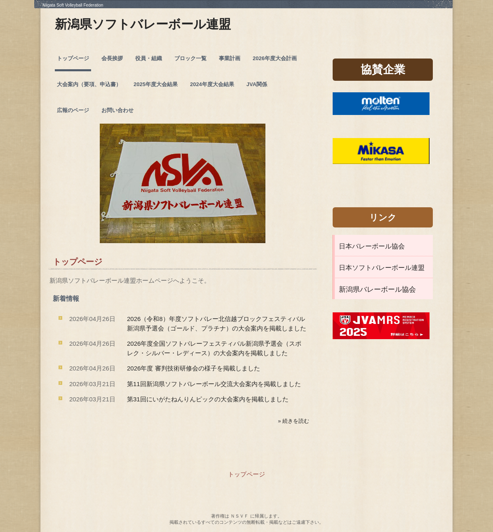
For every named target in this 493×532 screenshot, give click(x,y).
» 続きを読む (293, 421)
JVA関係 (256, 84)
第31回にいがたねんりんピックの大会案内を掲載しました (208, 399)
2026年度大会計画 (275, 58)
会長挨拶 (112, 58)
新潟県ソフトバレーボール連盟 (143, 24)
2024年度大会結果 (212, 84)
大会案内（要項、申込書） (89, 84)
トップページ (73, 58)
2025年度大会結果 (156, 84)
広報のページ (73, 110)
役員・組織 (148, 58)
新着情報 (66, 298)
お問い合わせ (117, 110)
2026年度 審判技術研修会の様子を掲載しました (193, 368)
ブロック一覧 (190, 58)
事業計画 (229, 58)
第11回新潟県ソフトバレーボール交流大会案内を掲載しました (214, 383)
